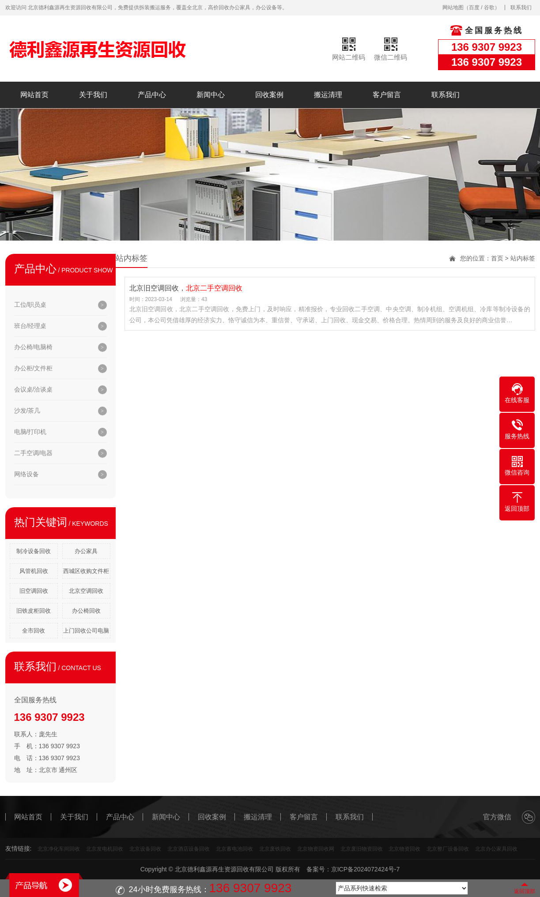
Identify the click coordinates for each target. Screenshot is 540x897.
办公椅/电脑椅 (33, 347)
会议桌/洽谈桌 (33, 389)
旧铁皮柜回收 (33, 610)
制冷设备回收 (33, 551)
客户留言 (387, 94)
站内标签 (522, 258)
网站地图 (453, 7)
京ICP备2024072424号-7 (365, 869)
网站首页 (34, 94)
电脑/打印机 (30, 431)
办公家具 (86, 551)
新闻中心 (210, 94)
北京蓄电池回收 (234, 849)
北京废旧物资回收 (361, 849)
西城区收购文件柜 (86, 571)
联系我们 (521, 7)
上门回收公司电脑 (86, 630)
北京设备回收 (145, 849)
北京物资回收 (404, 849)
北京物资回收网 (315, 849)
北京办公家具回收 (496, 849)
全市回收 (33, 630)
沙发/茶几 (27, 410)
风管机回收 (33, 571)
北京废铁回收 (275, 849)
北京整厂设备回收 (448, 849)
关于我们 (93, 94)
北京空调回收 (86, 591)
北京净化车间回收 (59, 849)
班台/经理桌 (30, 325)
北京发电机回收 (104, 849)
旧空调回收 (33, 591)
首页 (497, 258)
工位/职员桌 (30, 304)
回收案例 (269, 94)
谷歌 (489, 7)
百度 (474, 7)
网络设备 (26, 474)
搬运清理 (328, 94)
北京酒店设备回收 (188, 849)
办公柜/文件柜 (33, 368)
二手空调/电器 (33, 452)
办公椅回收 (86, 610)
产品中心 (152, 94)
